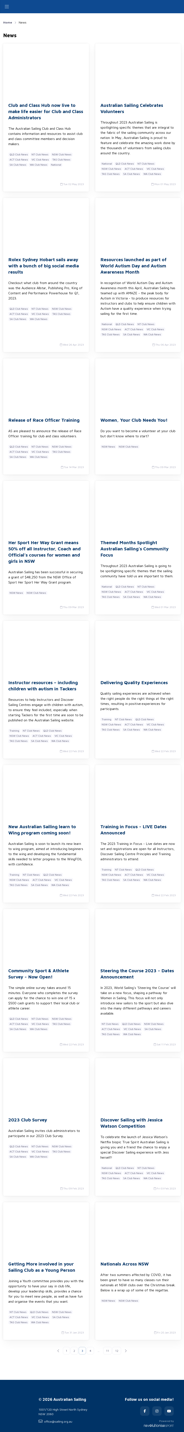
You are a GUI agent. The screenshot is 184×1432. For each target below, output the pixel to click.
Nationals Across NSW (124, 1264)
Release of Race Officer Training (44, 420)
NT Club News (40, 154)
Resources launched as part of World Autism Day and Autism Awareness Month (133, 266)
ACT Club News (19, 159)
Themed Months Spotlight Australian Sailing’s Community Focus (134, 549)
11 (107, 1350)
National (56, 164)
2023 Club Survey (27, 1120)
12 (116, 1350)
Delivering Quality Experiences (134, 682)
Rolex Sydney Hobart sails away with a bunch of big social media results (43, 266)
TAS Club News (61, 159)
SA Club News (18, 164)
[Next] (125, 1350)
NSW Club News (61, 154)
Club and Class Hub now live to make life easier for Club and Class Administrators (45, 111)
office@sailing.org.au (55, 1421)
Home (7, 22)
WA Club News (38, 164)
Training (14, 730)
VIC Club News (40, 159)
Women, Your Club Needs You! (134, 420)
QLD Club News (19, 154)
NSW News (108, 446)
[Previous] (58, 1350)
